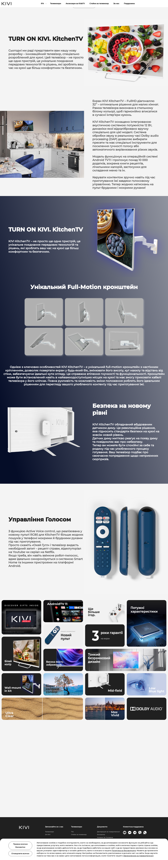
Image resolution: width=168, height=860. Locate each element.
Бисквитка (101, 834)
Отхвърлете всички (20, 854)
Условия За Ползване (105, 837)
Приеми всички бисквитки (20, 845)
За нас (116, 3)
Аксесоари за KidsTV (75, 3)
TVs (72, 831)
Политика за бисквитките (124, 851)
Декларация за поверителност (108, 831)
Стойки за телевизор (99, 3)
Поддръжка (129, 3)
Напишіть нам (84, 90)
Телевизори (55, 3)
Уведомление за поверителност (138, 856)
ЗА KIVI (47, 834)
